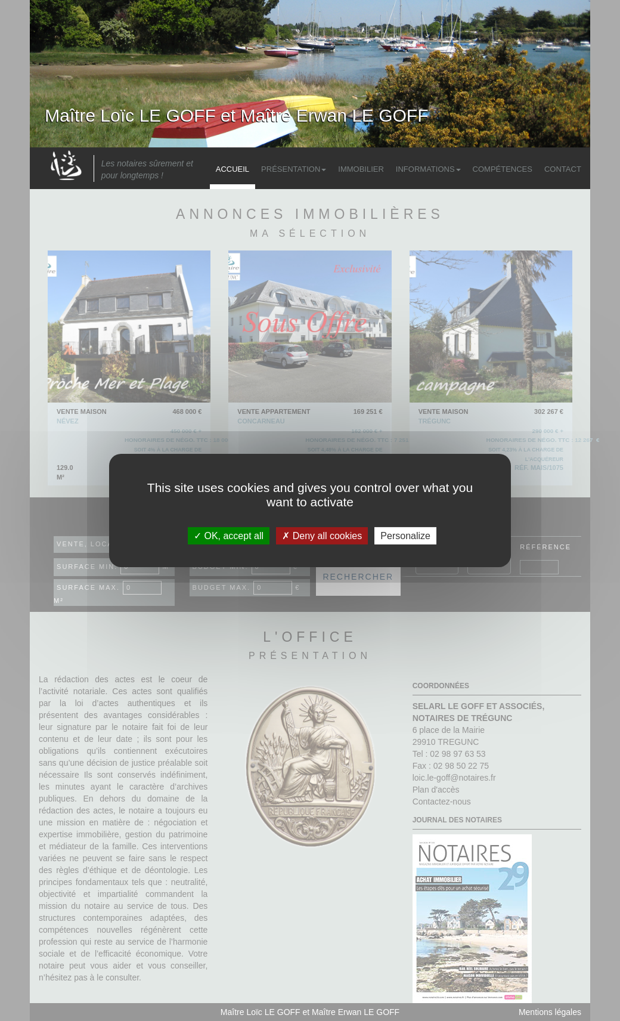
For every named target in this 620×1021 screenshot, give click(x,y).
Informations (428, 169)
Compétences (502, 169)
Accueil (232, 169)
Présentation (293, 169)
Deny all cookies (322, 536)
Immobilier (361, 169)
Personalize (405, 536)
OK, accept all (229, 536)
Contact (562, 169)
